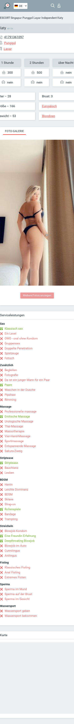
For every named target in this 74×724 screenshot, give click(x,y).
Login (59, 6)
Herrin (9, 484)
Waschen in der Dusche (20, 390)
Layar (37, 17)
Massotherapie (14, 431)
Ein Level (10, 333)
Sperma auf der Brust (18, 594)
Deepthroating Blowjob (20, 541)
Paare (8, 385)
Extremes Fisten (15, 577)
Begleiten (11, 370)
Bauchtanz (11, 468)
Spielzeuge (12, 353)
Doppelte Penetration (18, 348)
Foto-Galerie (14, 131)
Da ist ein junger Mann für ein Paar (27, 380)
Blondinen (48, 116)
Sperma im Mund (16, 589)
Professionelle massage (21, 411)
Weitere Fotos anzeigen (37, 295)
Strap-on (10, 504)
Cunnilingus (12, 550)
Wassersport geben (17, 611)
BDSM (9, 494)
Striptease (11, 463)
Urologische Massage (19, 421)
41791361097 (14, 37)
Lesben (9, 473)
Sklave (9, 499)
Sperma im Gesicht (17, 599)
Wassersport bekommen (21, 616)
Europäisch (49, 106)
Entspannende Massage (20, 446)
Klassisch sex (14, 328)
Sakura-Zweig (13, 451)
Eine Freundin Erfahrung (20, 536)
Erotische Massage (17, 416)
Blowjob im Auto (15, 546)
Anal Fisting (12, 572)
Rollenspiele (13, 509)
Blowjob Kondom (16, 531)
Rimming (10, 399)
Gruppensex (12, 343)
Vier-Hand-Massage (17, 436)
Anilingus (11, 555)
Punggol (27, 17)
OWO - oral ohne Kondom (21, 338)
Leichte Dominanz (16, 489)
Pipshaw (10, 395)
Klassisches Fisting (17, 567)
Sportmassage (14, 441)
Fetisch (9, 358)
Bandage (10, 514)
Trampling (11, 519)
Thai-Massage (14, 426)
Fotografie (11, 375)
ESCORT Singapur (11, 17)
